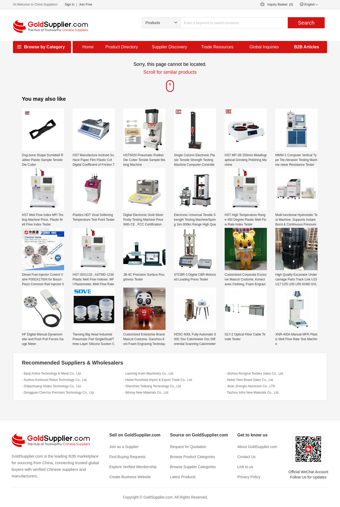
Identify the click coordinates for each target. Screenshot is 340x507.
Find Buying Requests (127, 457)
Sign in (69, 4)
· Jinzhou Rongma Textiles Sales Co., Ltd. (254, 373)
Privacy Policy (248, 477)
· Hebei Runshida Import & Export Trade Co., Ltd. (158, 380)
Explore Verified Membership (133, 467)
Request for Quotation (188, 447)
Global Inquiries (264, 47)
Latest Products (183, 477)
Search (306, 23)
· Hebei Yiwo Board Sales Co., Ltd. (249, 380)
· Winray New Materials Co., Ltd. (146, 392)
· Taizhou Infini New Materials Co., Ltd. (252, 392)
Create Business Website (130, 477)
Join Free (85, 4)
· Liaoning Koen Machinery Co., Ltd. (149, 373)
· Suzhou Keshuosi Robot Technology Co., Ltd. (54, 380)
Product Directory (121, 47)
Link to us (245, 467)
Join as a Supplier (124, 447)
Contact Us (246, 457)
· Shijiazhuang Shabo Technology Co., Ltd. (52, 386)
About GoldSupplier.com (257, 447)
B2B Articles (306, 47)
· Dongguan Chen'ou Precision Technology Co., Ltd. (58, 392)
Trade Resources (217, 47)
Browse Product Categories (192, 457)
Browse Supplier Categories (193, 467)
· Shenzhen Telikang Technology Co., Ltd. (153, 386)
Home (88, 47)
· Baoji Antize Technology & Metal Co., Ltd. (52, 373)
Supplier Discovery (169, 47)
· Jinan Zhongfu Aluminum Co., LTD (250, 386)
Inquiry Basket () (280, 4)
